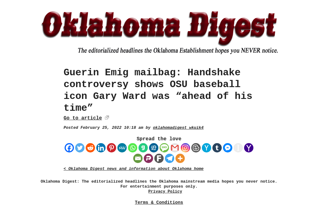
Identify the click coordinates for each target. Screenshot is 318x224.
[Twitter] (79, 147)
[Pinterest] (111, 147)
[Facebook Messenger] (227, 147)
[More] (180, 158)
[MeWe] (122, 147)
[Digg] (153, 147)
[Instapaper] (238, 147)
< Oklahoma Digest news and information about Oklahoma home (134, 168)
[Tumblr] (217, 147)
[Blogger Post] (196, 147)
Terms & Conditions (159, 202)
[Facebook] (69, 147)
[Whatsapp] (132, 147)
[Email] (138, 158)
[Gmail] (174, 147)
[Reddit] (90, 147)
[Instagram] (185, 147)
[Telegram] (169, 158)
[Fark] (159, 158)
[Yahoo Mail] (248, 147)
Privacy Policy (165, 191)
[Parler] (148, 158)
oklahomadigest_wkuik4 (178, 127)
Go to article (83, 118)
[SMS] (164, 147)
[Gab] (143, 147)
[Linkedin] (101, 147)
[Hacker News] (206, 147)
